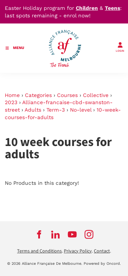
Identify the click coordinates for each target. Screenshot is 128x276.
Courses (67, 95)
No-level (80, 110)
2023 (11, 102)
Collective (96, 95)
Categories (38, 95)
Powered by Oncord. (102, 263)
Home (12, 95)
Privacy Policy (78, 251)
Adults (33, 110)
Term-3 (55, 110)
